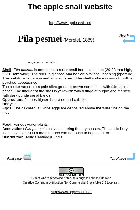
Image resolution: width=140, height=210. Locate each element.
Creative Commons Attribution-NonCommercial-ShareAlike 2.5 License (70, 182)
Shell (6, 70)
